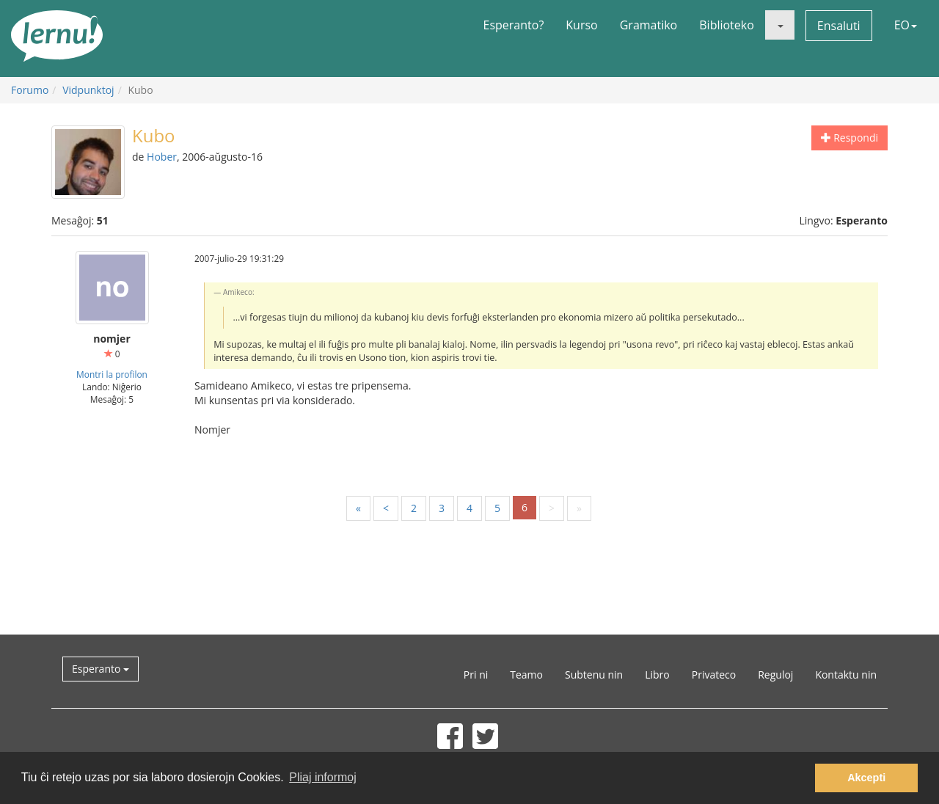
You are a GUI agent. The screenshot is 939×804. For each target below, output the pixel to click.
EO (905, 25)
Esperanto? (513, 25)
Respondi (849, 138)
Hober (162, 157)
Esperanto (100, 669)
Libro (657, 674)
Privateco (714, 674)
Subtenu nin (594, 674)
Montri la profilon (111, 374)
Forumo (29, 90)
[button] (779, 25)
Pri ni (476, 674)
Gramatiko (649, 25)
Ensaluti (839, 26)
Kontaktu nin (846, 674)
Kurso (581, 25)
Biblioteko (726, 25)
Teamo (526, 674)
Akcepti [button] (866, 777)
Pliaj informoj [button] (323, 777)
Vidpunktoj (88, 90)
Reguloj (775, 674)
